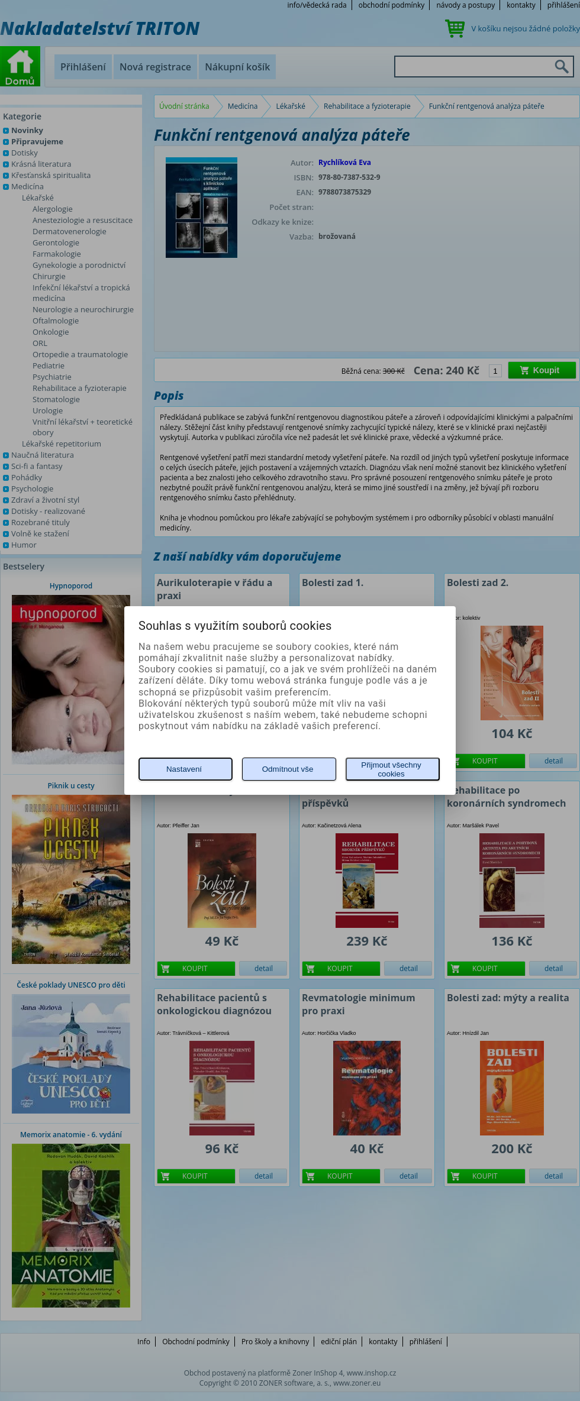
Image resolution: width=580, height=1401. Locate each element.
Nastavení (184, 769)
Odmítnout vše (288, 769)
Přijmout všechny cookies (391, 769)
